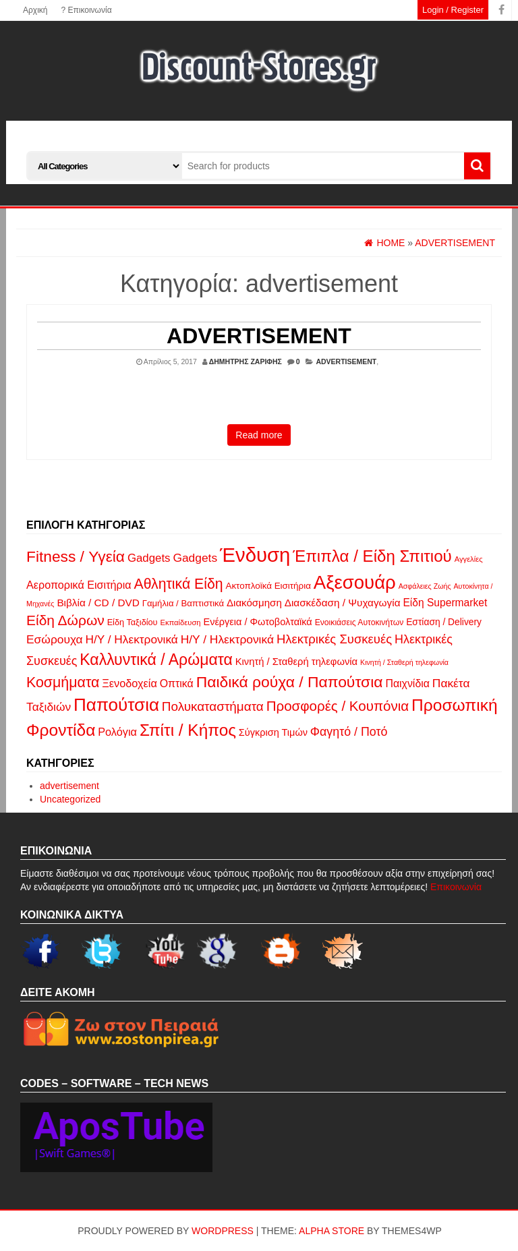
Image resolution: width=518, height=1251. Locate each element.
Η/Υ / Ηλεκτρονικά (132, 639)
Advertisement (259, 336)
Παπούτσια (116, 705)
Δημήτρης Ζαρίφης (245, 361)
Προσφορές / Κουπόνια (337, 706)
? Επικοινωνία (86, 10)
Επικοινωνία (456, 886)
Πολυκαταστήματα (213, 706)
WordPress (223, 1230)
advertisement (346, 361)
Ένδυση (255, 555)
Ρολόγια (117, 732)
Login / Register (453, 10)
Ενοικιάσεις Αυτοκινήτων (359, 622)
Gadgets (149, 558)
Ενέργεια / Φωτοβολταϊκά (257, 621)
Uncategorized (70, 799)
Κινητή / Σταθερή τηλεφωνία (296, 661)
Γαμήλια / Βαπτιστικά (183, 603)
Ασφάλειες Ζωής (425, 586)
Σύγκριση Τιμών (273, 732)
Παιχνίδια (407, 683)
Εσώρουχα (54, 639)
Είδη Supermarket (445, 602)
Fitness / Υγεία (75, 556)
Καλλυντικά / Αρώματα (156, 659)
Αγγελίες (469, 559)
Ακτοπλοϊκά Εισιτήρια (268, 586)
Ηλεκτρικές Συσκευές (334, 639)
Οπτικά (177, 683)
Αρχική (35, 10)
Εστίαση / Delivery (444, 621)
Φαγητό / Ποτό (348, 731)
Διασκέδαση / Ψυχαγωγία (343, 602)
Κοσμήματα (62, 682)
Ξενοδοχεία (129, 683)
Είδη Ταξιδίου (132, 622)
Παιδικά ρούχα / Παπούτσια (289, 682)
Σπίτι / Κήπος (188, 730)
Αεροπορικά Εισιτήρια (79, 585)
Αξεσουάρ (355, 582)
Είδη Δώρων (65, 620)
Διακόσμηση (254, 602)
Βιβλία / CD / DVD (98, 602)
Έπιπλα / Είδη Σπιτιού (372, 556)
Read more (258, 435)
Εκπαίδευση (180, 622)
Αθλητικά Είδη (178, 583)
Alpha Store (331, 1230)
